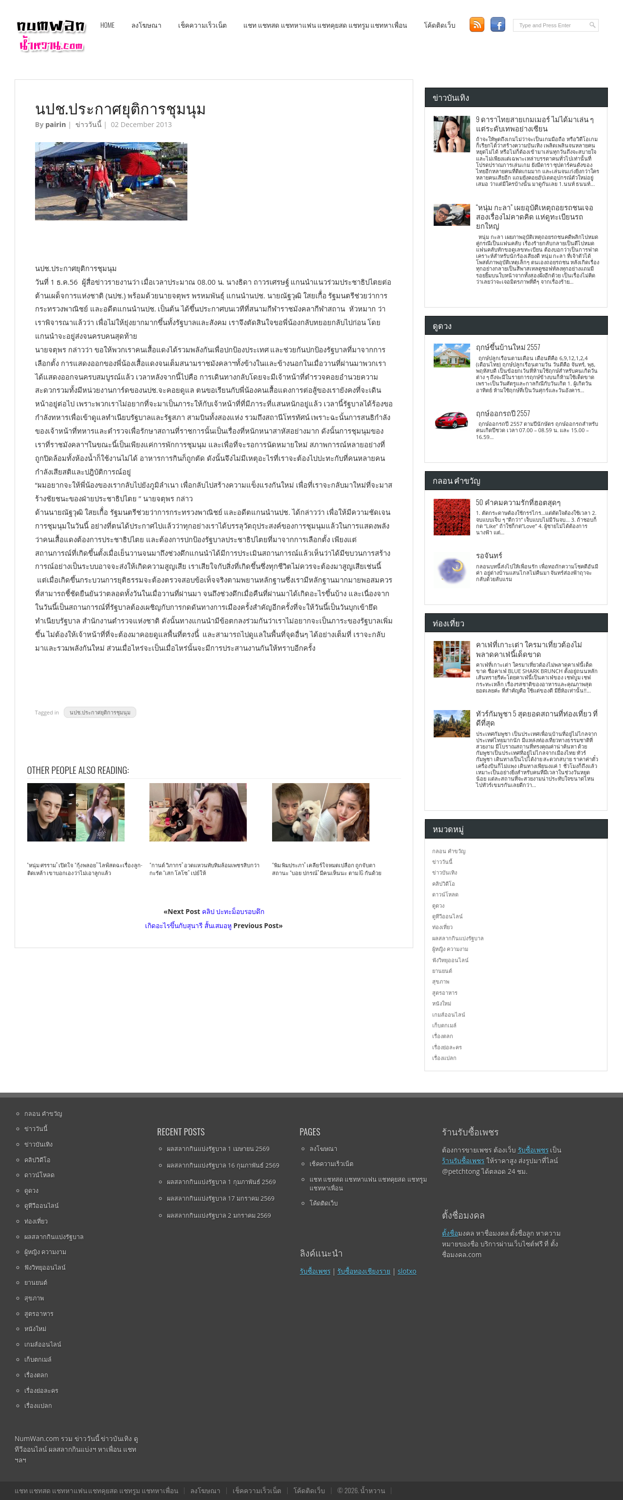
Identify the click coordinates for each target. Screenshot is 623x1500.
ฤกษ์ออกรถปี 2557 (503, 412)
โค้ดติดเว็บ (440, 25)
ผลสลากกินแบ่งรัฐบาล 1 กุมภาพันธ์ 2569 (221, 1181)
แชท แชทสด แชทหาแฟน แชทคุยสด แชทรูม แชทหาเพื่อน (325, 25)
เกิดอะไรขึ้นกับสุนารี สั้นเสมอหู (188, 925)
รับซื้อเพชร (315, 1271)
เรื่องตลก (442, 1036)
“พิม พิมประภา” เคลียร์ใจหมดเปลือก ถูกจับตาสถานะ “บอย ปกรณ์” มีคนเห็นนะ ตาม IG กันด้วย (326, 869)
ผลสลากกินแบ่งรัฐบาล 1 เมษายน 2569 (218, 1148)
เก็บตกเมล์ (444, 1025)
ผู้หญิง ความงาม (450, 948)
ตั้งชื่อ (450, 1233)
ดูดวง (438, 905)
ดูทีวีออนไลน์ (447, 916)
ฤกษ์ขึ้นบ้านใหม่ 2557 (508, 346)
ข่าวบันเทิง (444, 872)
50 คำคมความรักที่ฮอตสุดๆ (518, 501)
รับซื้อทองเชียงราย (363, 1271)
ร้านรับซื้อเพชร (463, 1160)
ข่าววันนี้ (88, 124)
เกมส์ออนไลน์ (448, 1014)
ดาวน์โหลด (445, 894)
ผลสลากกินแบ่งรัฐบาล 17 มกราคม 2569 (221, 1198)
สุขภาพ (440, 981)
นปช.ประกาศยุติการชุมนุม (100, 712)
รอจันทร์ (489, 554)
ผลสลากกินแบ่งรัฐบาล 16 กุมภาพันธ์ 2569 (223, 1165)
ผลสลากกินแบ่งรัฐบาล (458, 938)
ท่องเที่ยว (442, 927)
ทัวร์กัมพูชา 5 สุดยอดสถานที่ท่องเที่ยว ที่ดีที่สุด (537, 718)
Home (107, 25)
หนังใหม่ (441, 1003)
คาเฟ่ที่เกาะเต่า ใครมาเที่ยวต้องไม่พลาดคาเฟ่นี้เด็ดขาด (529, 649)
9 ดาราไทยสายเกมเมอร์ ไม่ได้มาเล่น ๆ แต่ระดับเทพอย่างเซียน (535, 123)
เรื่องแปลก (444, 1057)
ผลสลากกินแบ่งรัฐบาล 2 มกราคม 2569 (219, 1215)
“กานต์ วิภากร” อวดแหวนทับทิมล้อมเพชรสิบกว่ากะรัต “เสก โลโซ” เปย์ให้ (204, 869)
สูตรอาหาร (445, 992)
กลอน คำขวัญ (448, 851)
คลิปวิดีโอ (443, 883)
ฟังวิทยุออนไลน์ (450, 960)
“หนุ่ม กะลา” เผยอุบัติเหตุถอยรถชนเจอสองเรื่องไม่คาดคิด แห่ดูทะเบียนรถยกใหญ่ (534, 216)
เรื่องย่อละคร (447, 1047)
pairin (55, 124)
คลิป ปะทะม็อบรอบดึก (233, 911)
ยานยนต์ (442, 970)
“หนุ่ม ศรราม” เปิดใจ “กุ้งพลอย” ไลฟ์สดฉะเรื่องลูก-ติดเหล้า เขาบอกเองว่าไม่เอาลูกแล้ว (85, 869)
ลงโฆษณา (146, 25)
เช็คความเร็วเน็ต (202, 25)
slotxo (407, 1271)
